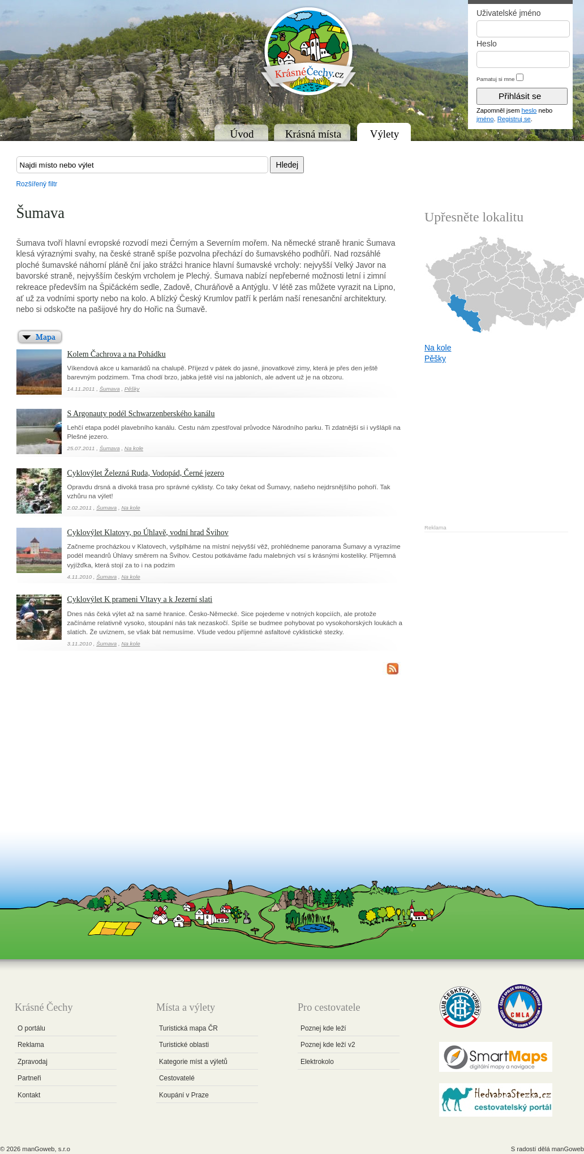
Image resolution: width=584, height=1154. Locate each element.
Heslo (486, 43)
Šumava (110, 389)
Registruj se (514, 119)
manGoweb (568, 1149)
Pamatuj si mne (495, 79)
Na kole (133, 448)
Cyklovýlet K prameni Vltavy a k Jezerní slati (140, 599)
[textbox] (142, 164)
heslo (529, 110)
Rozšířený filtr (37, 184)
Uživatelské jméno (508, 13)
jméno (484, 119)
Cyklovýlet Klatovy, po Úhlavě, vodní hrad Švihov (148, 532)
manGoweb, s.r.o (46, 1149)
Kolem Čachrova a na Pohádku (116, 354)
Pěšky (132, 389)
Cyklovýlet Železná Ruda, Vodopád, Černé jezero (145, 473)
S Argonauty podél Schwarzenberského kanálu (141, 413)
